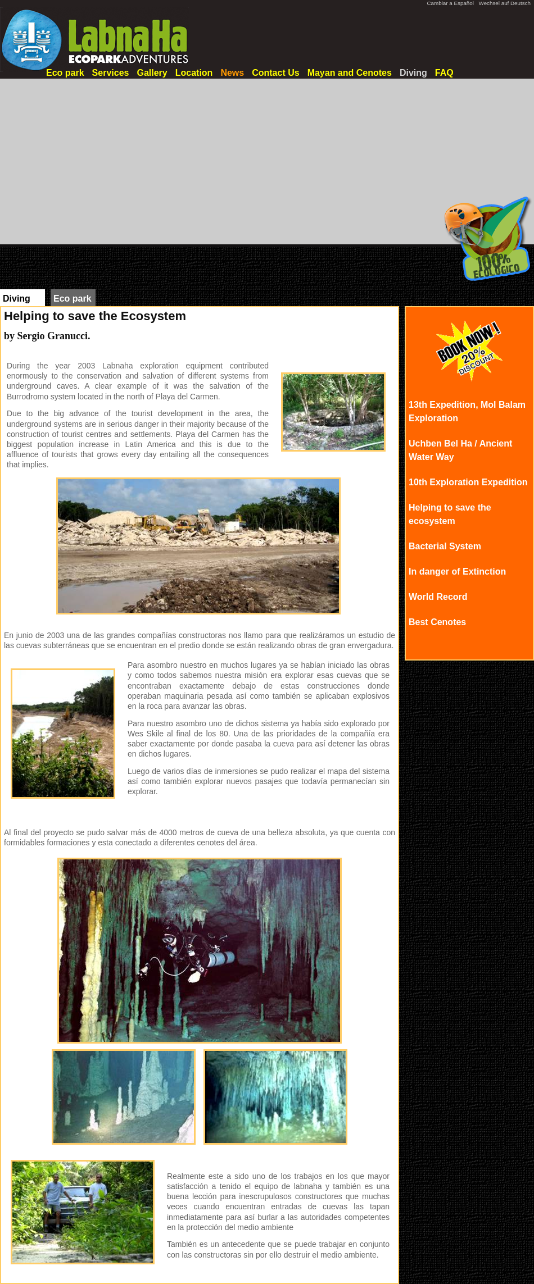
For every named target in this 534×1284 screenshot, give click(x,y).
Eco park (65, 73)
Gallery (152, 73)
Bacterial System (445, 546)
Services (110, 73)
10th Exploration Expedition (468, 482)
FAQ (444, 73)
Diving (413, 73)
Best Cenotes (437, 622)
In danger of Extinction (457, 571)
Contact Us (275, 73)
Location (194, 73)
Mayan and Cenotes (349, 73)
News (232, 73)
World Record (438, 597)
